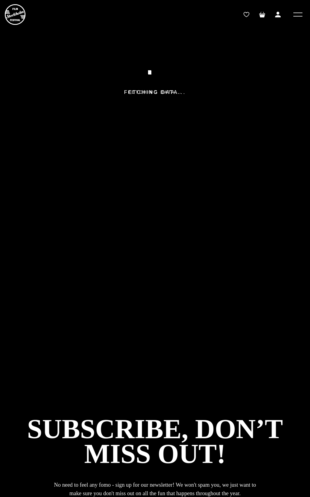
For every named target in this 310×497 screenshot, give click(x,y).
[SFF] (15, 14)
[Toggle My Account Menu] (278, 14)
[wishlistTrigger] (246, 14)
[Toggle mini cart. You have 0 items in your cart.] (262, 14)
